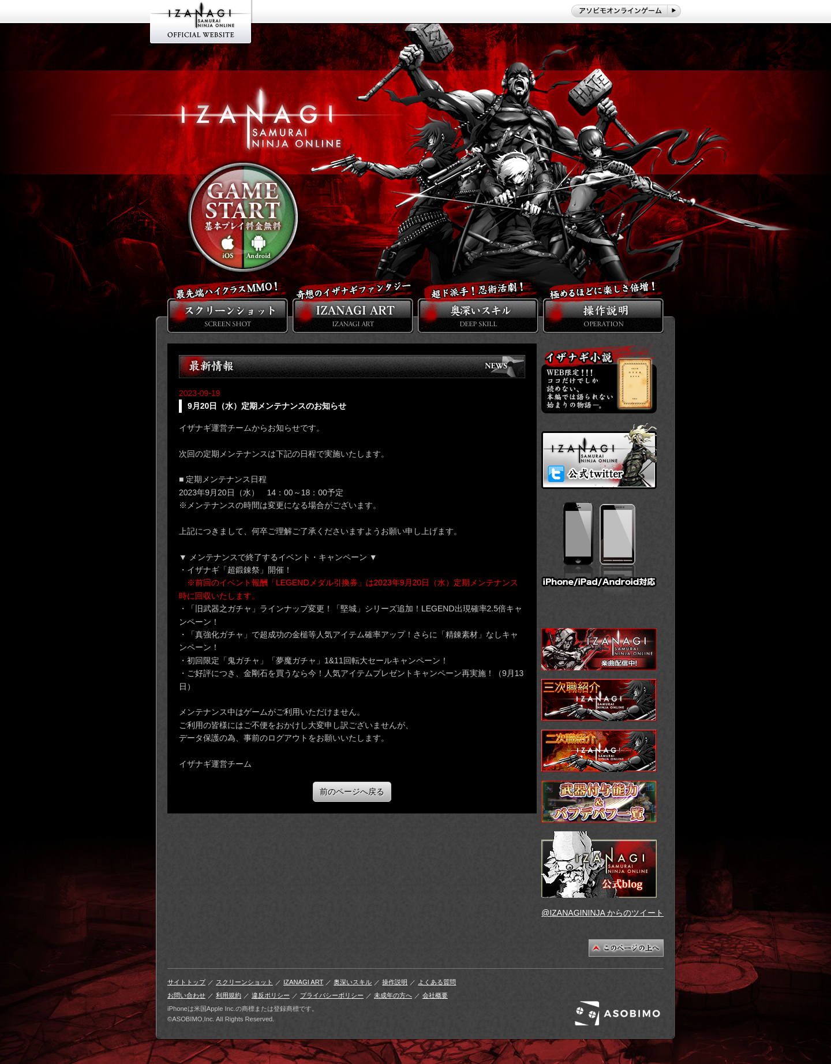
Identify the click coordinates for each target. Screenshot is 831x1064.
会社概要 (435, 995)
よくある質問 (437, 982)
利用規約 (228, 995)
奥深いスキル (353, 982)
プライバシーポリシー (332, 995)
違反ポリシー (271, 995)
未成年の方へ (393, 995)
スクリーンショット (244, 982)
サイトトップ (186, 982)
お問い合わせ (186, 995)
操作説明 (394, 982)
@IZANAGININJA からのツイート (602, 912)
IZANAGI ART (303, 982)
